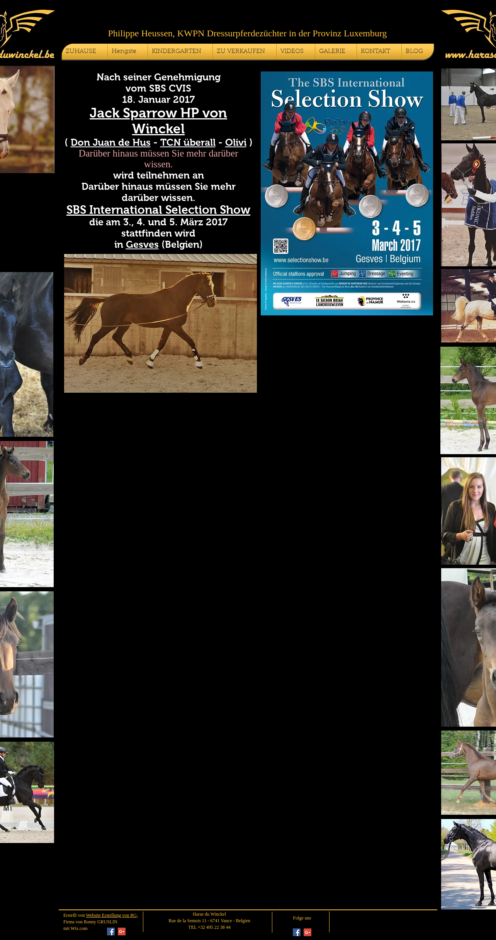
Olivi (235, 142)
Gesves (142, 244)
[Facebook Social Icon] (111, 931)
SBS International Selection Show (158, 209)
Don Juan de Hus (111, 142)
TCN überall (188, 142)
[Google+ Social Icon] (122, 931)
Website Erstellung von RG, (112, 915)
